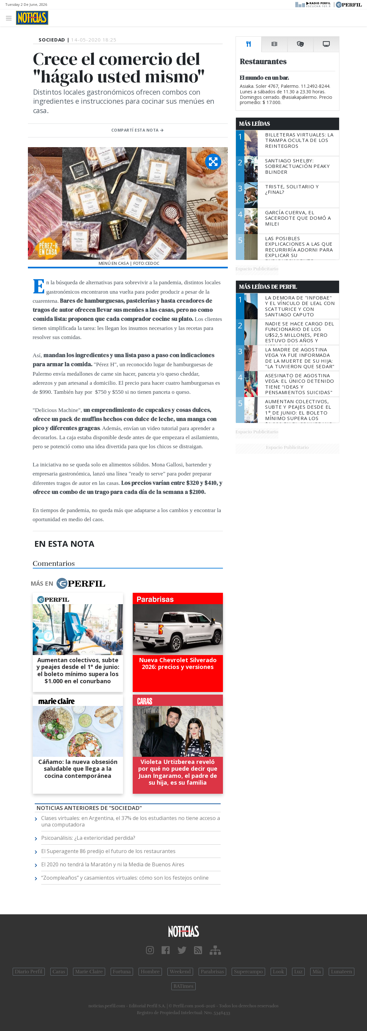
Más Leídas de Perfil (268, 287)
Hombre (150, 972)
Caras (59, 972)
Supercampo (248, 972)
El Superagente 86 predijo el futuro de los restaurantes (108, 851)
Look (278, 972)
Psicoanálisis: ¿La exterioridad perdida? (88, 837)
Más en (68, 583)
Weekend (180, 972)
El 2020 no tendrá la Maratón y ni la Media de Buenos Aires (112, 864)
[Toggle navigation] (10, 18)
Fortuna (122, 972)
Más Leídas (254, 124)
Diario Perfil (29, 972)
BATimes (183, 986)
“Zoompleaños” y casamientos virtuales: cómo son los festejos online (125, 877)
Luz (298, 972)
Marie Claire (89, 972)
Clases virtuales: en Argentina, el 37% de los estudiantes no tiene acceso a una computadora (130, 821)
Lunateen (341, 972)
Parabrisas (212, 972)
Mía (316, 972)
